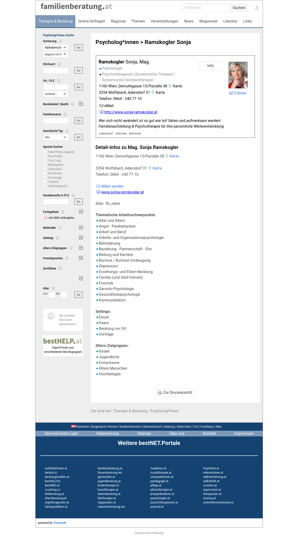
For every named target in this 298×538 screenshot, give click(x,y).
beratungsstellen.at (57, 477)
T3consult (59, 523)
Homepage (55, 177)
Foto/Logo (54, 160)
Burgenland (98, 426)
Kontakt (209, 433)
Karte (174, 86)
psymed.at (157, 506)
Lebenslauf (55, 169)
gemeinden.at (106, 477)
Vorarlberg (206, 426)
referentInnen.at (213, 472)
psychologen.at (160, 498)
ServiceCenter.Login (61, 433)
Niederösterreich (130, 426)
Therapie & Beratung (130, 411)
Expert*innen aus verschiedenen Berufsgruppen (63, 348)
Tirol (195, 426)
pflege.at (156, 485)
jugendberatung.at (109, 481)
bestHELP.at (52, 481)
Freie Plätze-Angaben (61, 152)
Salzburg (169, 426)
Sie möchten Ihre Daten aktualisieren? (68, 320)
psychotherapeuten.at (164, 502)
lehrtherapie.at (107, 498)
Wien (218, 426)
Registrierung (107, 433)
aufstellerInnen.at (56, 468)
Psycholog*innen (117, 42)
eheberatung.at (54, 494)
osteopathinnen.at (162, 477)
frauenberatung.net (110, 472)
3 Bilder (237, 93)
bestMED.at (52, 485)
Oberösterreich (152, 426)
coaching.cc (52, 489)
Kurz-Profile (55, 156)
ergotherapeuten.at (57, 502)
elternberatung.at (56, 498)
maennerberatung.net (111, 506)
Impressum (243, 433)
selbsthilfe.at (211, 481)
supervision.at (212, 489)
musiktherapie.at (161, 472)
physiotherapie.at (161, 489)
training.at (209, 498)
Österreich (80, 426)
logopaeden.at (107, 502)
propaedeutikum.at (162, 494)
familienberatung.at (110, 468)
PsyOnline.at (211, 468)
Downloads (55, 173)
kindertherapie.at (108, 485)
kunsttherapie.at (108, 489)
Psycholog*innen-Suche (58, 35)
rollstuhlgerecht (58, 186)
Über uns (177, 433)
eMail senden (110, 186)
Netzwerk (135, 133)
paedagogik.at (160, 481)
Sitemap (144, 433)
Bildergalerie (56, 164)
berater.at (51, 472)
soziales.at (210, 485)
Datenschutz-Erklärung (149, 533)
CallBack (53, 182)
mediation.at (158, 468)
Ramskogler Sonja (168, 42)
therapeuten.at (212, 494)
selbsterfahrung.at (214, 477)
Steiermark (183, 426)
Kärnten (113, 426)
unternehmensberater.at (218, 502)
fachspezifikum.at (56, 506)
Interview (121, 133)
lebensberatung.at (109, 494)
